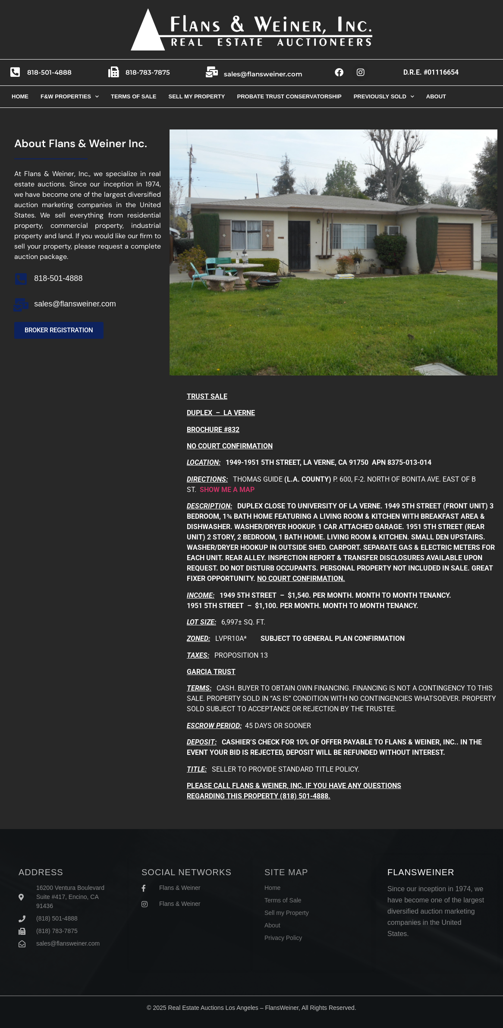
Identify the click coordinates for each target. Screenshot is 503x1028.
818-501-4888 (51, 72)
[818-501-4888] (16, 72)
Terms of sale (133, 96)
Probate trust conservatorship (289, 96)
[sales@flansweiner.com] (213, 72)
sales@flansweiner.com (265, 74)
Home (20, 96)
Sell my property (196, 96)
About (436, 96)
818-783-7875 (150, 72)
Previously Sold (384, 96)
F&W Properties (70, 96)
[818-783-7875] (114, 72)
